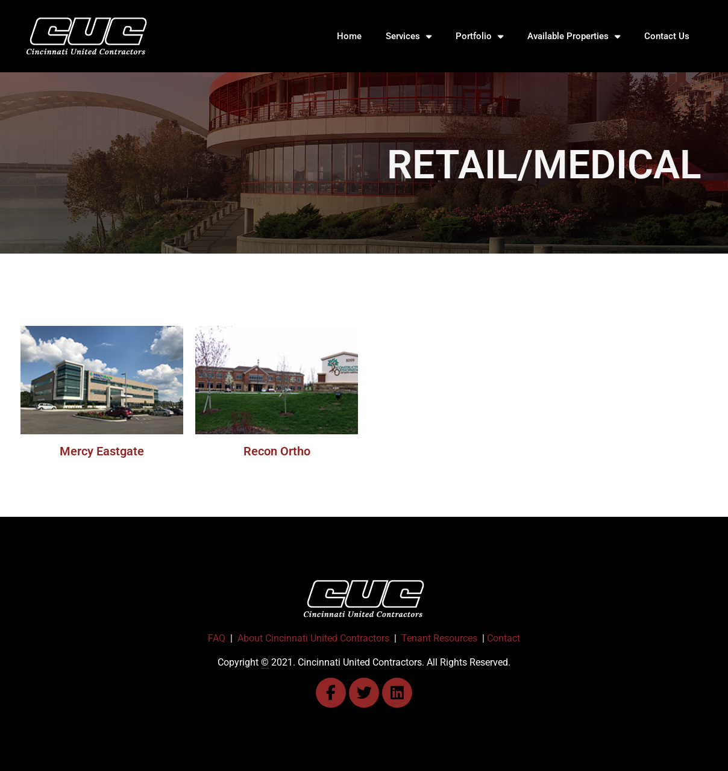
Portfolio (479, 36)
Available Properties (573, 36)
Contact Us (666, 36)
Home (349, 36)
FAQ (216, 638)
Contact (503, 638)
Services (408, 36)
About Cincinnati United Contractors (313, 638)
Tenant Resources (439, 638)
